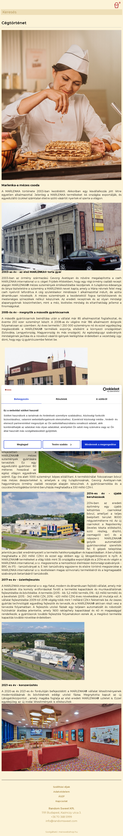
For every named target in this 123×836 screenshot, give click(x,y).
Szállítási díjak (61, 786)
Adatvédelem (61, 791)
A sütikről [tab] (101, 399)
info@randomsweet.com (61, 821)
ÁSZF (61, 796)
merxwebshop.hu (68, 832)
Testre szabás (61, 444)
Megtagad (22, 444)
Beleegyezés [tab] (21, 399)
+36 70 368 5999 (61, 816)
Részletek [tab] (61, 399)
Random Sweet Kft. (61, 808)
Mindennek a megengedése (100, 444)
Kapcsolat (62, 801)
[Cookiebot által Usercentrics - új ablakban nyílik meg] (105, 389)
